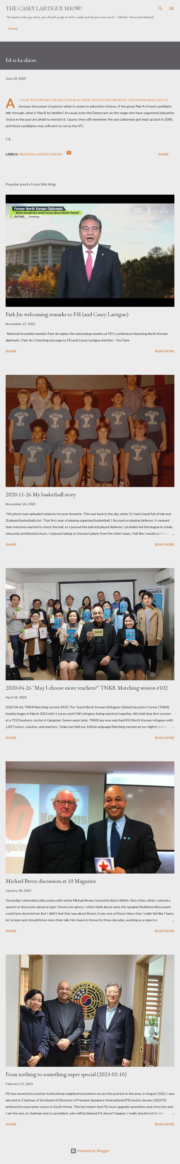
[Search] (160, 8)
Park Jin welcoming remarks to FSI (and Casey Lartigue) (67, 314)
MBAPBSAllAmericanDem (40, 154)
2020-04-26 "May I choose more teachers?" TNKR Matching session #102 (87, 687)
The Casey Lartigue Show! (44, 8)
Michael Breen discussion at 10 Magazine (51, 881)
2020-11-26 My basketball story (41, 494)
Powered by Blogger (90, 1151)
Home (13, 28)
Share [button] (163, 154)
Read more (164, 351)
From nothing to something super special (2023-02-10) (66, 1074)
